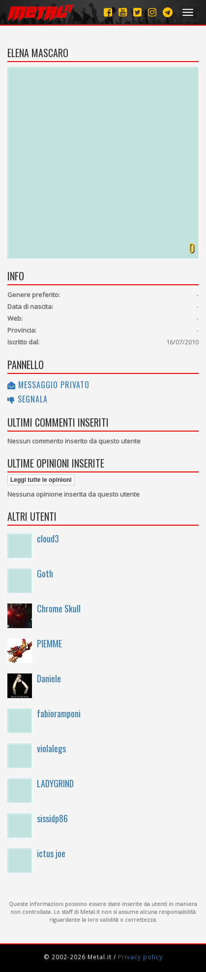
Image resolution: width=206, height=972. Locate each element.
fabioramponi (59, 713)
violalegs (51, 748)
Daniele (49, 678)
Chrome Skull (59, 608)
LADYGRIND (55, 783)
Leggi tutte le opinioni (41, 479)
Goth (45, 573)
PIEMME (49, 643)
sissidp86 (52, 818)
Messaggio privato (48, 385)
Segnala (27, 399)
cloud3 (48, 538)
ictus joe (51, 853)
